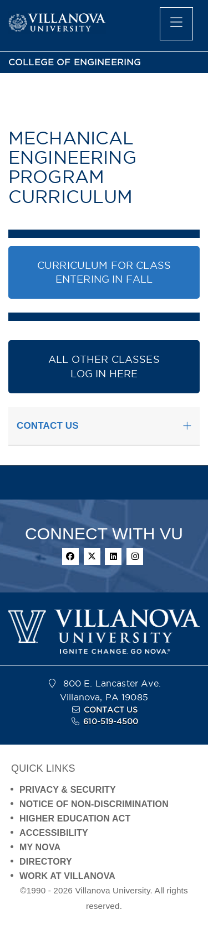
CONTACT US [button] (48, 425)
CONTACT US (111, 709)
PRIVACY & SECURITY (67, 789)
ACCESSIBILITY (53, 833)
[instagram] (134, 556)
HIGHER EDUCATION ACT (74, 818)
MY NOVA (39, 847)
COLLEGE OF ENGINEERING (74, 62)
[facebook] (70, 556)
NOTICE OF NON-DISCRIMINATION (94, 804)
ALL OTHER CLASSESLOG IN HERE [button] (104, 366)
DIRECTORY (45, 861)
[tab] (104, 426)
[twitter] (92, 556)
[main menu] (176, 23)
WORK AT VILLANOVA (67, 876)
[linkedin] (113, 556)
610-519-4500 (110, 721)
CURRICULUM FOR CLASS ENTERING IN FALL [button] (104, 272)
